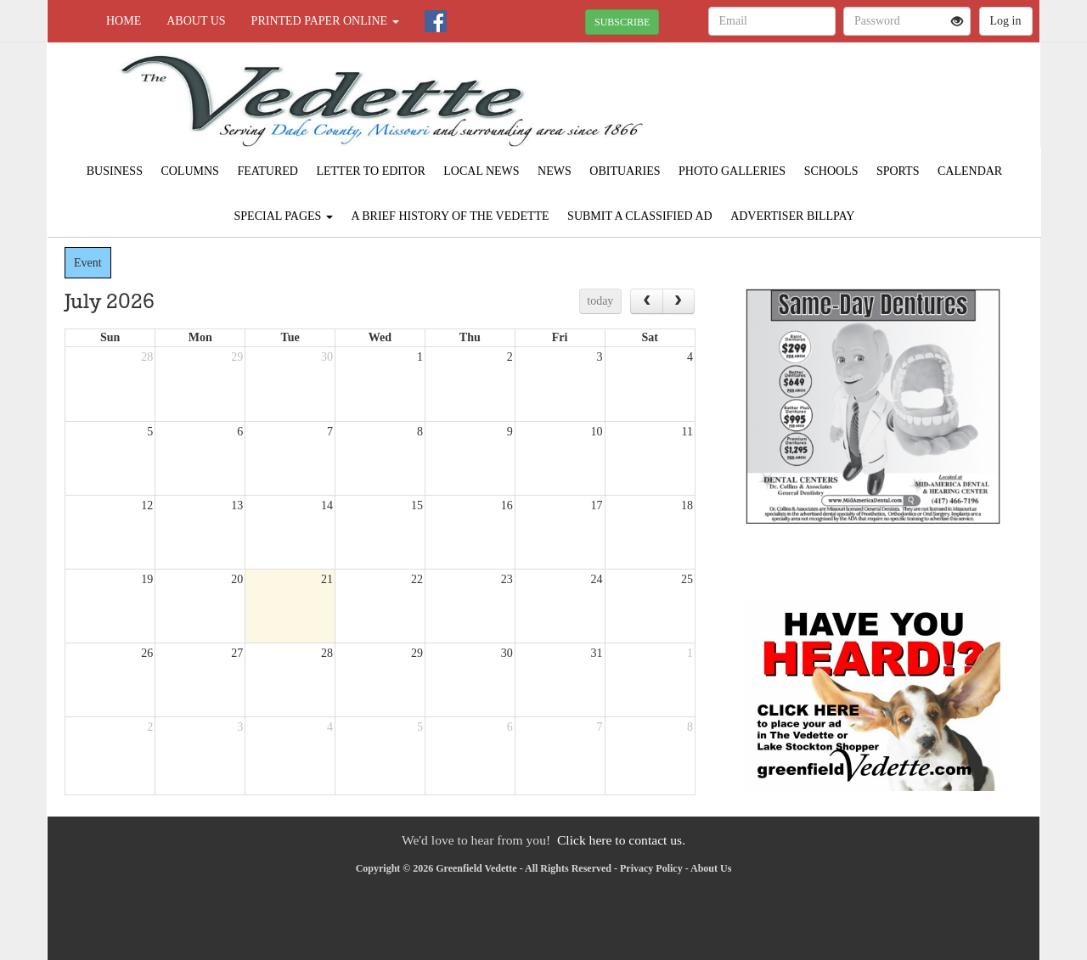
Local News (481, 171)
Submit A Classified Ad (639, 216)
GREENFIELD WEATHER (884, 101)
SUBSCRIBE (622, 22)
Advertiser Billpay (792, 216)
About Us (195, 20)
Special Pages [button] (283, 216)
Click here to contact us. (621, 840)
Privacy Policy (651, 868)
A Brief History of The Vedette (450, 216)
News (555, 171)
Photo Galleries (732, 171)
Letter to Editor (370, 171)
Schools (831, 171)
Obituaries (624, 171)
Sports (898, 171)
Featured (267, 171)
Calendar (970, 171)
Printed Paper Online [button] (325, 20)
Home (123, 20)
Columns (189, 171)
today (600, 301)
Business (115, 171)
